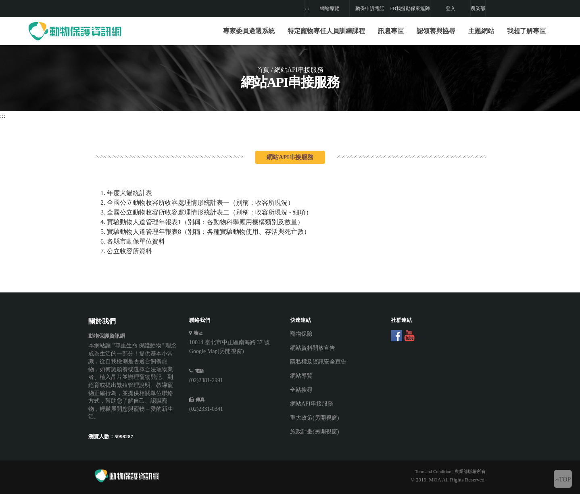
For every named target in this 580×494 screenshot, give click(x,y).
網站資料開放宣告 (312, 348)
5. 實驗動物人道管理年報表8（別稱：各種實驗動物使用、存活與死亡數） (205, 231)
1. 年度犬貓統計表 (126, 192)
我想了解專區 (526, 30)
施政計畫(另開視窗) (314, 432)
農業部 (478, 8)
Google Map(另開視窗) (216, 351)
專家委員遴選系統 (249, 30)
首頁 (263, 69)
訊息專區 (391, 30)
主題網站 (481, 30)
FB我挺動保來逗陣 (410, 8)
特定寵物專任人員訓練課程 (326, 30)
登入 (450, 8)
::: (307, 8)
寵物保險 (301, 334)
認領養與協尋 (436, 30)
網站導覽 (329, 8)
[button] (326, 31)
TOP (563, 479)
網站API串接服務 (311, 404)
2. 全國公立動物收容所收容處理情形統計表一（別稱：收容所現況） (197, 202)
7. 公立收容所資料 (126, 251)
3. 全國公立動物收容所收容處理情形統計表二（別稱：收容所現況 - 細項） (206, 212)
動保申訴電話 (369, 8)
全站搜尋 (301, 390)
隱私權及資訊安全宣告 (318, 362)
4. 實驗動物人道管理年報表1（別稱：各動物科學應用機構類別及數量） (202, 222)
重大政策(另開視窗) (314, 418)
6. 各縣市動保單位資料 (132, 241)
